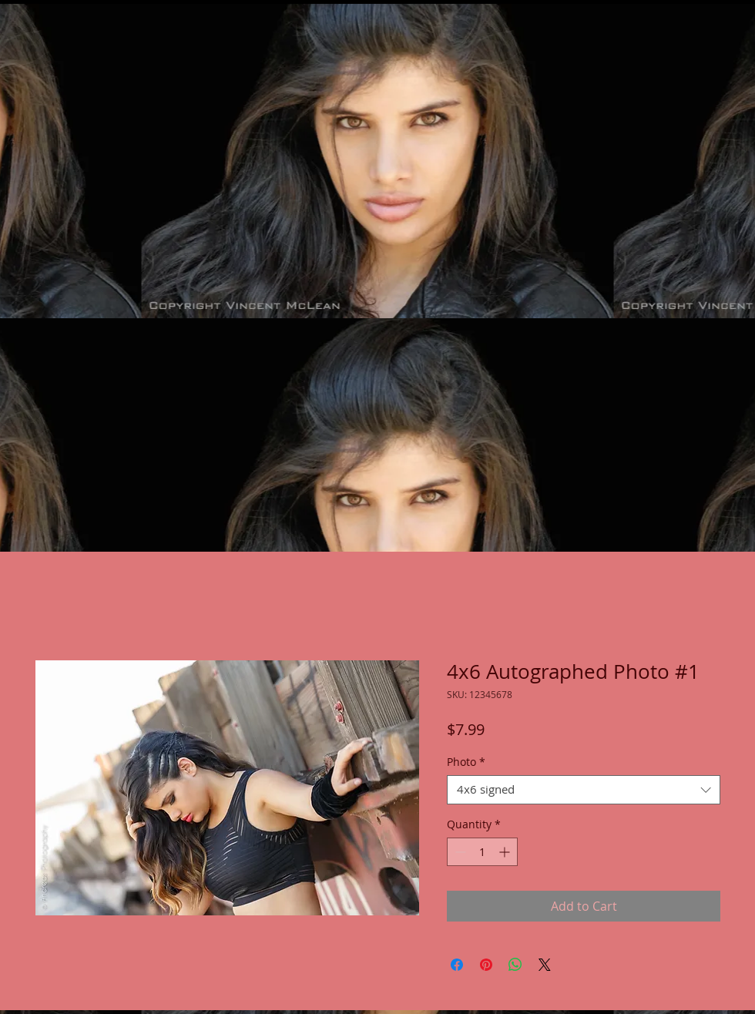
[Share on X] (544, 964)
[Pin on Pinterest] (486, 964)
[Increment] (505, 851)
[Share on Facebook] (457, 964)
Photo (466, 762)
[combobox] (583, 789)
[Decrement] (458, 851)
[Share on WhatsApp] (515, 964)
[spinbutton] (482, 851)
